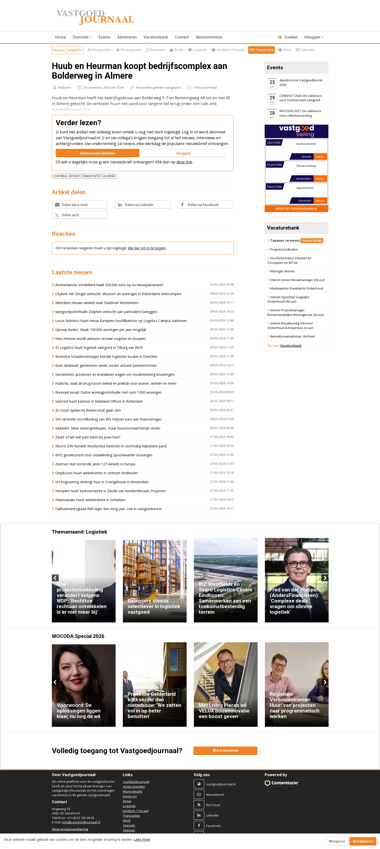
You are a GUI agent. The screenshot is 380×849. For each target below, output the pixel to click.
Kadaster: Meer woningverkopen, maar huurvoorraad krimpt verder (107, 428)
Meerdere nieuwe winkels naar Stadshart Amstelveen (96, 302)
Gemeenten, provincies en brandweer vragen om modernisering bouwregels (114, 374)
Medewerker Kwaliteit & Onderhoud (296, 288)
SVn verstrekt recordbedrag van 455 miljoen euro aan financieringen (108, 419)
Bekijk (320, 156)
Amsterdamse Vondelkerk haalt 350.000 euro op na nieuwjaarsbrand (109, 285)
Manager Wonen (282, 271)
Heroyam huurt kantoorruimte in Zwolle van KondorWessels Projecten (110, 491)
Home (60, 37)
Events (105, 37)
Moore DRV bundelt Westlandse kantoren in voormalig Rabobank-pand (110, 446)
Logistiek (129, 806)
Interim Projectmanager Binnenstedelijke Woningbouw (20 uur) (295, 312)
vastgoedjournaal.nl (221, 784)
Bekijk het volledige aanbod (296, 208)
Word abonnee (225, 750)
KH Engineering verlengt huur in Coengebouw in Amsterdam (102, 482)
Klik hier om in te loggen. (147, 248)
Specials (129, 825)
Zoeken (288, 37)
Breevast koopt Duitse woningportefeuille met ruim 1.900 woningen (108, 392)
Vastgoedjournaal (136, 782)
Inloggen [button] (314, 37)
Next (324, 577)
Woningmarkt (132, 791)
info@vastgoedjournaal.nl (81, 822)
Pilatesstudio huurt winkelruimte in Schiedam (90, 499)
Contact (182, 37)
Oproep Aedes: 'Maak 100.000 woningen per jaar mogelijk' (101, 329)
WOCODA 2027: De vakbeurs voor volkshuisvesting (300, 113)
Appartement (304, 188)
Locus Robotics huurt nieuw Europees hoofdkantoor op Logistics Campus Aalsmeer (121, 320)
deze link (184, 162)
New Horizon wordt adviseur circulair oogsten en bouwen (100, 338)
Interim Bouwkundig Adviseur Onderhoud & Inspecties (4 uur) (290, 325)
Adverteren (127, 37)
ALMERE (109, 176)
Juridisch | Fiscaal (135, 811)
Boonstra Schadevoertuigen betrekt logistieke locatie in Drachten (106, 356)
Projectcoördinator (284, 249)
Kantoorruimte (306, 143)
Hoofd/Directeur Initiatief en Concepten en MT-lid (289, 260)
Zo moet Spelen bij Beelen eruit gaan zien (88, 410)
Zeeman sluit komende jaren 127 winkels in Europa (95, 464)
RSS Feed (213, 805)
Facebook (213, 826)
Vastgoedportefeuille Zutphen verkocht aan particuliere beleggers (106, 311)
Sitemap (129, 830)
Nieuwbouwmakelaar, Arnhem (292, 336)
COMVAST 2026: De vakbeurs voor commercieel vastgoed (300, 97)
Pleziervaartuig (306, 166)
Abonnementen (209, 37)
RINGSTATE (91, 176)
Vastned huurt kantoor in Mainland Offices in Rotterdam (99, 401)
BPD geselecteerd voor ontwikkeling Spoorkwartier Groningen (103, 455)
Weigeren (337, 841)
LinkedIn (212, 815)
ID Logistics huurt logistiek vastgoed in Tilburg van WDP (99, 347)
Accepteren (363, 841)
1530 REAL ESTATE (66, 176)
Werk (127, 820)
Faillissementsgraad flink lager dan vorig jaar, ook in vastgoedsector (108, 508)
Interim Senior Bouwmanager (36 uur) (297, 280)
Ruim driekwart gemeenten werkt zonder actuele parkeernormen (106, 365)
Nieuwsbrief (215, 794)
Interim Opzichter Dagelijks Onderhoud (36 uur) (288, 299)
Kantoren (130, 796)
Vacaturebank (155, 37)
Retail (127, 801)
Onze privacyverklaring (70, 829)
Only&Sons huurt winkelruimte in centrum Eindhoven (96, 473)
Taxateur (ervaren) (296, 240)
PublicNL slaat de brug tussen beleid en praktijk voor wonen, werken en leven (115, 383)
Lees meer (142, 839)
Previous (55, 577)
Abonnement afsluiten (97, 153)
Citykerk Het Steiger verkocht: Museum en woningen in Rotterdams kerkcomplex (118, 293)
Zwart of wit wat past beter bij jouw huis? (87, 437)
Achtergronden (134, 786)
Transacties (131, 815)
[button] (82, 37)
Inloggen (183, 153)
